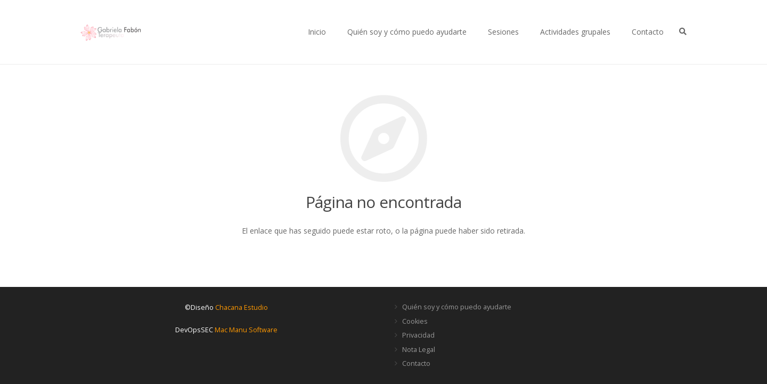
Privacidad (418, 335)
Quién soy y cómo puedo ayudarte (456, 306)
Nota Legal (418, 349)
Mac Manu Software (246, 329)
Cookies (415, 321)
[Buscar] (682, 31)
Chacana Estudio (241, 307)
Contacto (416, 363)
